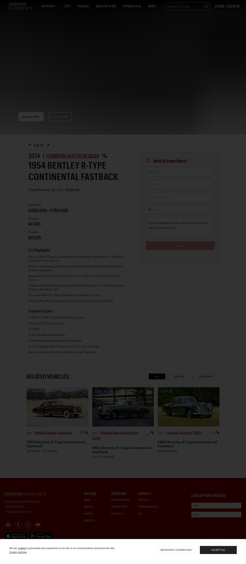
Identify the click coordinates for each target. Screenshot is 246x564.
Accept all (218, 550)
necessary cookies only (176, 550)
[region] (123, 551)
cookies (22, 548)
